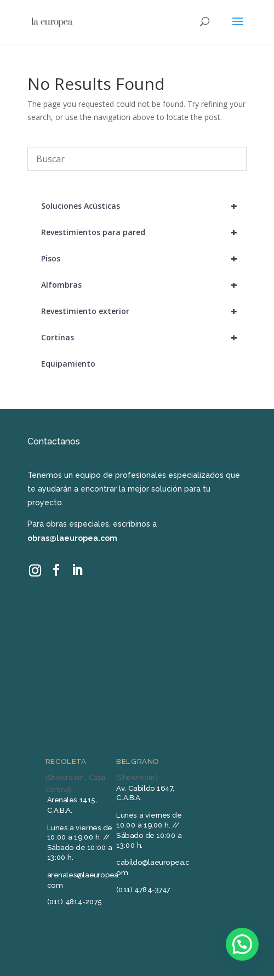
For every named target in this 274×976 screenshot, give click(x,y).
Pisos (144, 259)
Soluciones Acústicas (144, 206)
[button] (242, 944)
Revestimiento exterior (144, 311)
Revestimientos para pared (144, 232)
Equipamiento (68, 363)
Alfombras (144, 285)
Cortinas (144, 337)
